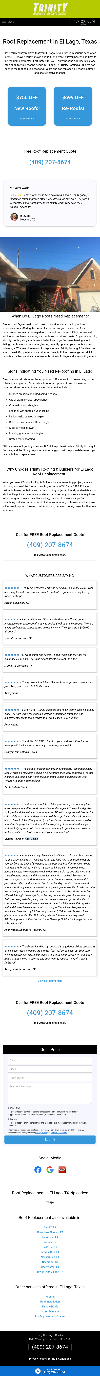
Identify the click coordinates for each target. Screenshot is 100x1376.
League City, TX (50, 1245)
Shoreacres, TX (50, 1260)
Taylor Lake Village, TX (50, 1265)
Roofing (50, 1290)
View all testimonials (50, 974)
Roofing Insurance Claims (50, 1310)
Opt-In (14, 1113)
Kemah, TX (50, 1235)
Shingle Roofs (50, 1300)
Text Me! (15, 1102)
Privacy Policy (41, 1126)
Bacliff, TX (50, 1220)
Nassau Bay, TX (50, 1250)
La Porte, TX (50, 1240)
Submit (50, 1133)
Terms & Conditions (59, 1126)
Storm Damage (50, 1305)
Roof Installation (50, 1295)
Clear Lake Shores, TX (50, 1225)
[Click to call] (50, 1371)
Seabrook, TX (50, 1255)
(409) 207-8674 (84, 21)
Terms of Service (74, 1365)
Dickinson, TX (50, 1230)
